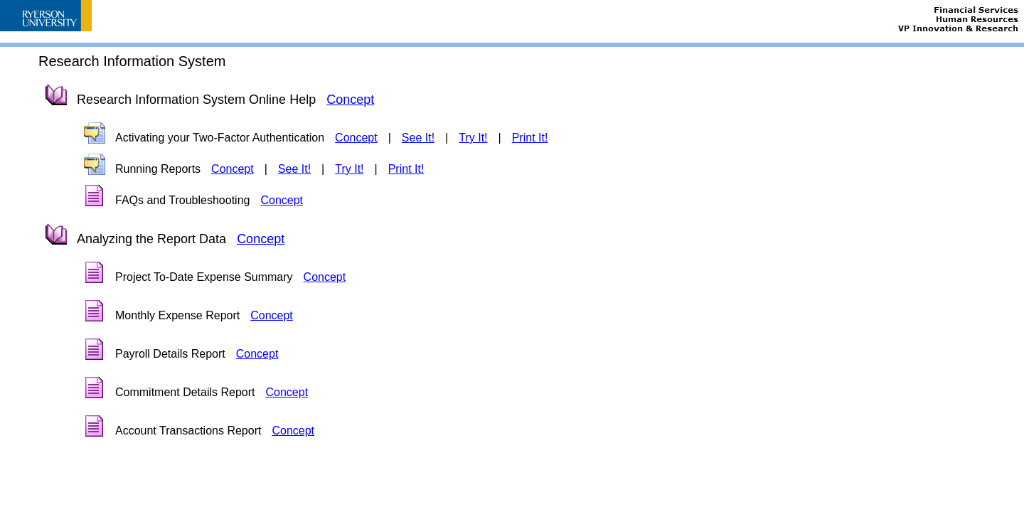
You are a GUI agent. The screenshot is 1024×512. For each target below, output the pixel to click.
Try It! (473, 138)
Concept (350, 99)
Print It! (530, 138)
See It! (418, 138)
